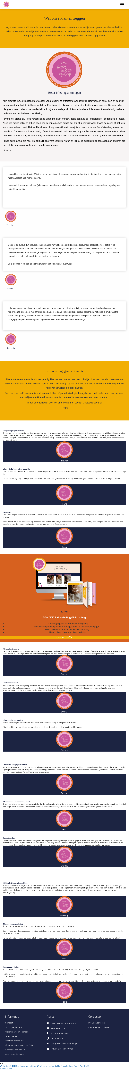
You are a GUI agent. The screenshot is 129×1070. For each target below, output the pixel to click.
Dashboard (19, 1066)
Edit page (6, 1066)
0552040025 (57, 1038)
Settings (31, 1066)
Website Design (46, 1066)
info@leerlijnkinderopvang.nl (64, 1043)
